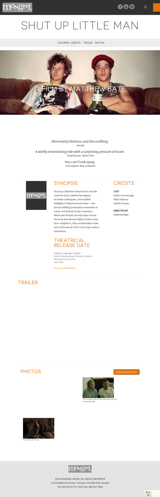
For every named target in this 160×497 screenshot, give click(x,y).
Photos (99, 43)
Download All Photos (126, 372)
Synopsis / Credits (69, 43)
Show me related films (65, 268)
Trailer (87, 43)
